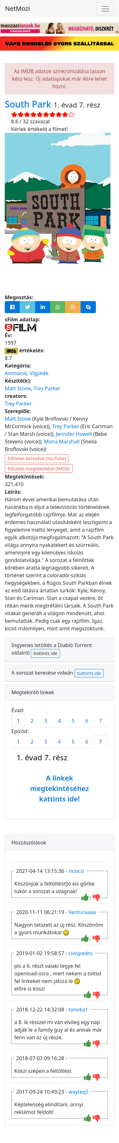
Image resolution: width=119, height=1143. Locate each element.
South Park (29, 104)
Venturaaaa (82, 912)
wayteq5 (79, 1091)
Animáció (16, 373)
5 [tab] (73, 720)
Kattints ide (45, 653)
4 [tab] (59, 720)
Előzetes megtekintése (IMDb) (39, 469)
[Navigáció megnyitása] (105, 9)
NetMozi (17, 8)
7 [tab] (100, 720)
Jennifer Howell (74, 433)
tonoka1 (78, 1009)
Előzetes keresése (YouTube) (37, 458)
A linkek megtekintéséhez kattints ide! (59, 788)
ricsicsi (76, 871)
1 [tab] (18, 720)
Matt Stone (18, 388)
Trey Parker (47, 388)
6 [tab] (86, 720)
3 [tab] (45, 720)
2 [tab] (31, 720)
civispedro (81, 953)
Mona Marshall (62, 441)
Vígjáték (39, 373)
